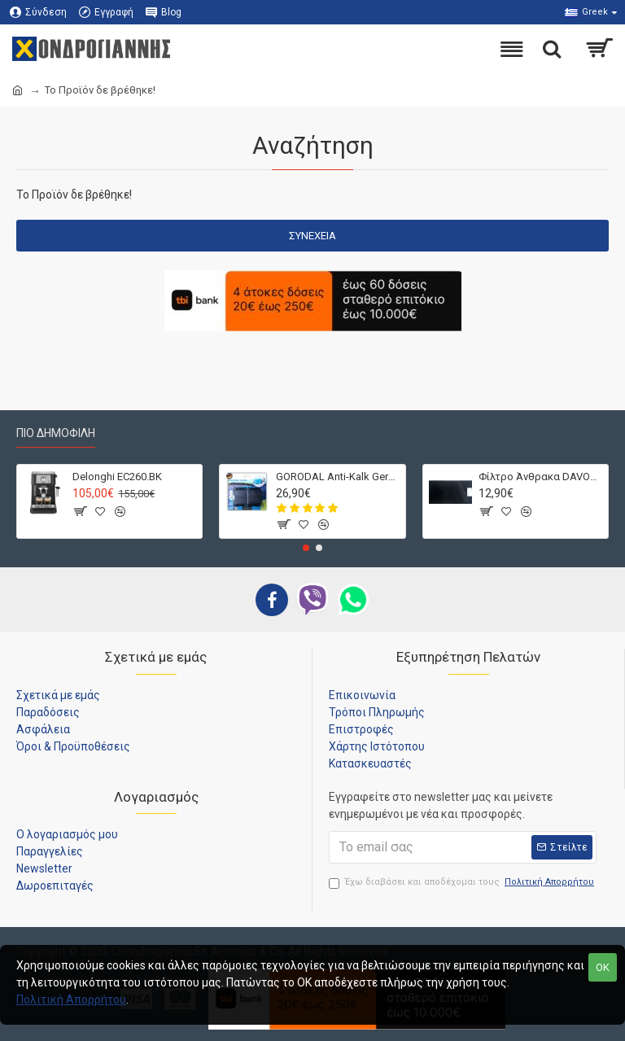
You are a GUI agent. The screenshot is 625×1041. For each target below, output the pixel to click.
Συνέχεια (312, 236)
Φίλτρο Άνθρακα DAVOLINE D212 (540, 476)
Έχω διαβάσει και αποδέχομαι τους (463, 883)
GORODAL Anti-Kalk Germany (338, 476)
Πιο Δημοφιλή (55, 433)
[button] (306, 548)
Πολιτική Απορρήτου (71, 999)
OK (603, 967)
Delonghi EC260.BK (117, 476)
